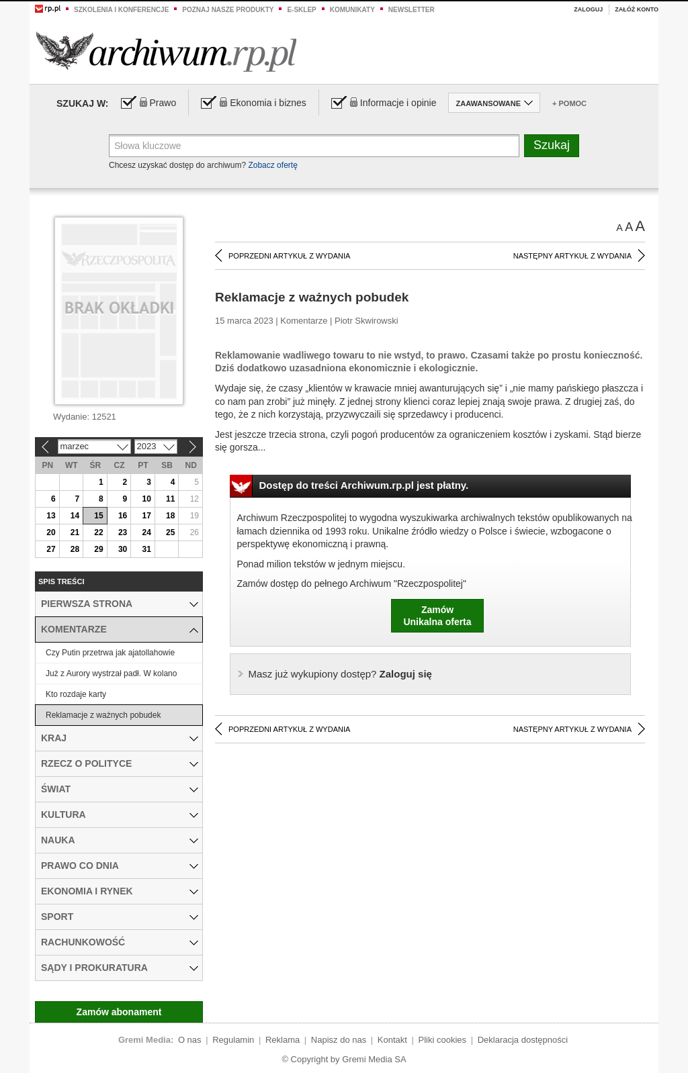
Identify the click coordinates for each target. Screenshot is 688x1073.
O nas (190, 1040)
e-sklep (301, 9)
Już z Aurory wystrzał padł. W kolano (111, 673)
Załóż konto (636, 9)
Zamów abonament (119, 1012)
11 (170, 499)
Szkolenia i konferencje (121, 9)
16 (122, 515)
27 (50, 549)
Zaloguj (588, 9)
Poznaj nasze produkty (227, 9)
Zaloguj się (340, 674)
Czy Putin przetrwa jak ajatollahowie (110, 652)
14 (75, 515)
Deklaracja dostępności (523, 1040)
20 (50, 532)
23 (122, 532)
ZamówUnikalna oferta (437, 615)
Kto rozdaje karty (76, 694)
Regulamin (233, 1040)
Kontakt (392, 1040)
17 (146, 515)
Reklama (282, 1040)
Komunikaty (352, 9)
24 (146, 532)
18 (170, 515)
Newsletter (411, 9)
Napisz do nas (338, 1040)
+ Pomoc (569, 103)
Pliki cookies (443, 1040)
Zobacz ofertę (272, 165)
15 (98, 515)
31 (146, 549)
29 (98, 549)
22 (98, 532)
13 (50, 515)
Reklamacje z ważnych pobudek (103, 715)
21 (75, 532)
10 (146, 499)
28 (75, 549)
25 (170, 532)
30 (122, 549)
